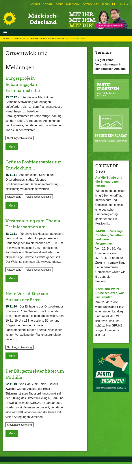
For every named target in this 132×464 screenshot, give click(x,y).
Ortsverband (14, 196)
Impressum (73, 4)
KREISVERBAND (39, 38)
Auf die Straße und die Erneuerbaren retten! (108, 181)
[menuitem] (35, 4)
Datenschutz (90, 4)
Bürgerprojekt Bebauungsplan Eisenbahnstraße (23, 84)
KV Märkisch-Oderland (16, 38)
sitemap (48, 4)
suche (59, 4)
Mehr (12, 146)
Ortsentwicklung (76, 38)
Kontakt (35, 4)
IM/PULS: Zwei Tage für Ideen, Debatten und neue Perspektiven (109, 237)
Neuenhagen (56, 38)
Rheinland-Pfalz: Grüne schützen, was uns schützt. (109, 293)
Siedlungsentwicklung (19, 138)
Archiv (106, 4)
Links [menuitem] (121, 4)
